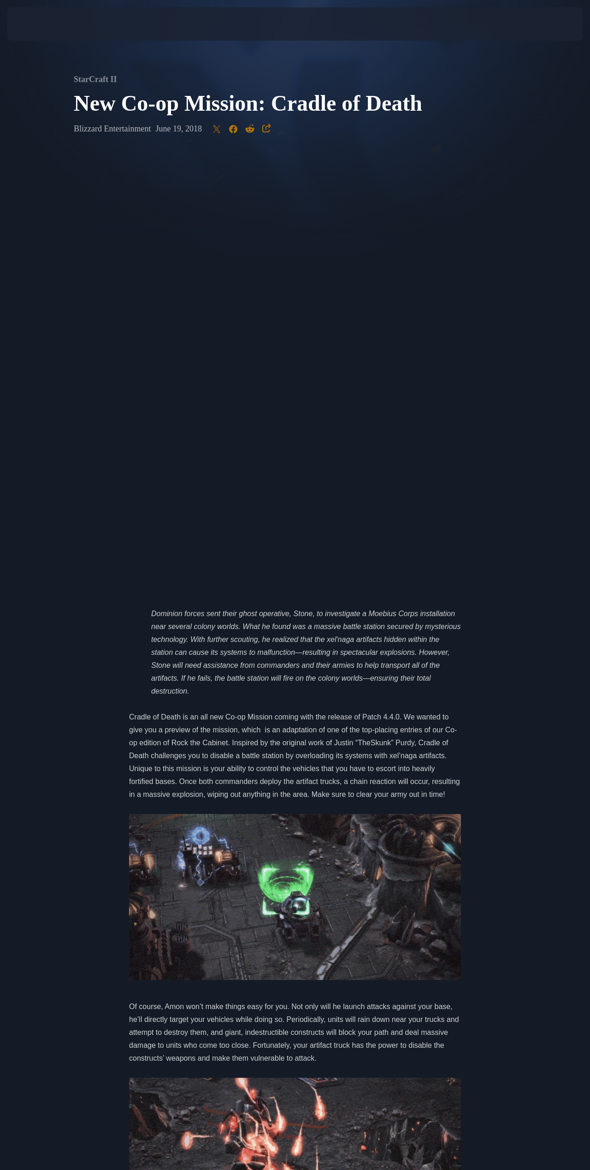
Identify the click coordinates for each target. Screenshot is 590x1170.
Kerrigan (143, 849)
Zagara (187, 849)
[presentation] (36, 24)
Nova (446, 836)
